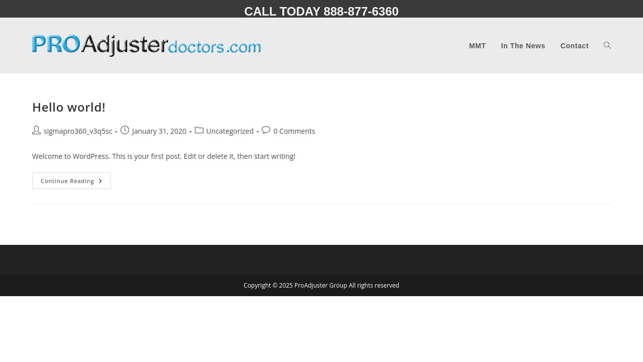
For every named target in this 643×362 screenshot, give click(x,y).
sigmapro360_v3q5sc (78, 131)
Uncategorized (230, 131)
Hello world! (68, 107)
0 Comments (294, 131)
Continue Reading (76, 182)
